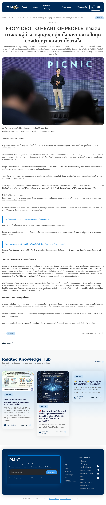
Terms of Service (65, 499)
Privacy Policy (54, 499)
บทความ (4, 18)
